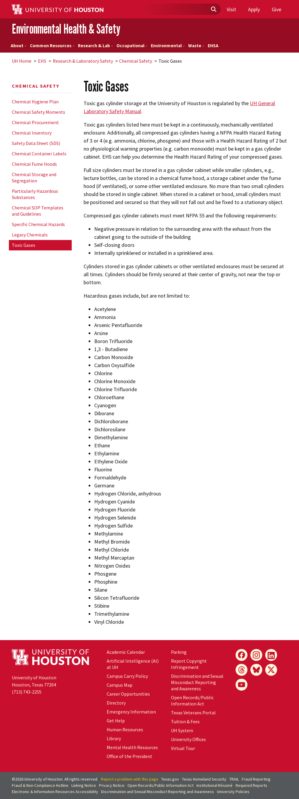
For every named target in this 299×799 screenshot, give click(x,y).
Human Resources (125, 729)
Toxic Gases (23, 245)
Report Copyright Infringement (189, 664)
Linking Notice (83, 785)
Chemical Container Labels (39, 154)
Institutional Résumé (214, 785)
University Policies (233, 791)
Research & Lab (95, 45)
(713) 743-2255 (26, 692)
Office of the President (129, 756)
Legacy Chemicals (30, 235)
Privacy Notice (111, 785)
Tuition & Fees (185, 721)
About (18, 45)
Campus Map (119, 685)
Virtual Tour (183, 748)
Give (276, 9)
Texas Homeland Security (204, 779)
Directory (116, 703)
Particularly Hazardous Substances (35, 194)
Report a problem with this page (129, 779)
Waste (196, 45)
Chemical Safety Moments (38, 112)
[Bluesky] (256, 670)
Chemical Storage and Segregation (34, 177)
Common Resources (52, 45)
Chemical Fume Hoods (34, 164)
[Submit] (213, 9)
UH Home (21, 61)
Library (114, 738)
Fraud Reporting (256, 779)
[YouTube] (241, 685)
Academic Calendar (126, 652)
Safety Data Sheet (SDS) (36, 143)
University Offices (188, 739)
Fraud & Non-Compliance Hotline (40, 785)
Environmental (168, 45)
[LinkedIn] (271, 655)
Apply (254, 9)
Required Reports (251, 785)
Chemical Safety (135, 61)
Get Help (116, 721)
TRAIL (234, 779)
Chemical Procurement (35, 122)
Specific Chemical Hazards (38, 224)
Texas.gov (170, 779)
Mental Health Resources (132, 747)
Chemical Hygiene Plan (35, 102)
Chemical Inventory (32, 133)
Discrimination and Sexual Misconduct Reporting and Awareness (197, 682)
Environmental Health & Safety (66, 29)
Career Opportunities (128, 694)
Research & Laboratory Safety (83, 61)
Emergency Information (131, 712)
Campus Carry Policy (127, 676)
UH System (182, 730)
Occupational (131, 45)
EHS (42, 61)
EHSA (213, 45)
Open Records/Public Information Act (192, 700)
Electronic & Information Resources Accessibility (55, 791)
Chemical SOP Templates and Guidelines (37, 211)
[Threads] (241, 670)
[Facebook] (241, 655)
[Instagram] (256, 655)
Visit (231, 9)
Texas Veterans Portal (193, 713)
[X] (271, 670)
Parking (179, 652)
